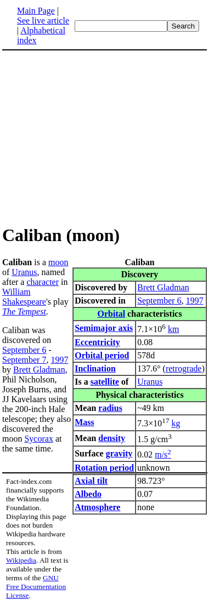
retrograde (184, 368)
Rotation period (104, 467)
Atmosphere (97, 507)
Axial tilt (91, 480)
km (173, 329)
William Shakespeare (24, 296)
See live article (43, 20)
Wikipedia (21, 560)
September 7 (24, 359)
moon (58, 262)
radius (110, 408)
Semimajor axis (104, 328)
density (111, 438)
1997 (195, 300)
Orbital (112, 313)
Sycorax (38, 438)
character (42, 282)
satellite (105, 381)
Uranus (149, 381)
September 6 (159, 300)
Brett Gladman (163, 287)
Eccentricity (97, 342)
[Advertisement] (94, 137)
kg (176, 423)
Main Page (36, 10)
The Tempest (24, 311)
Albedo (88, 494)
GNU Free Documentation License (36, 586)
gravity (119, 453)
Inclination (95, 368)
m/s (163, 454)
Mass (84, 422)
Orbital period (102, 355)
